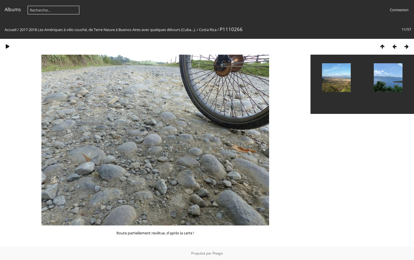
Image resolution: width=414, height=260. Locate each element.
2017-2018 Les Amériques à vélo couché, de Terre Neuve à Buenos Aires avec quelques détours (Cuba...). (108, 29)
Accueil (10, 29)
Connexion (399, 9)
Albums (13, 9)
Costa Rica (207, 29)
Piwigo (217, 253)
